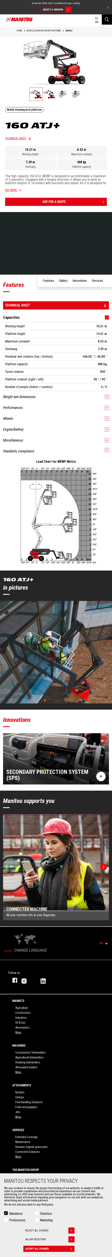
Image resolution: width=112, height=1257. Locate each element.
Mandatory (16, 1214)
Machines (19, 1045)
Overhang (30, 166)
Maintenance (22, 1142)
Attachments (21, 1085)
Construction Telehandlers (30, 1052)
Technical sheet (15, 138)
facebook (12, 980)
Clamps (19, 1097)
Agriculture (21, 1007)
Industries (21, 1017)
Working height (30, 154)
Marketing (46, 1220)
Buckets (20, 1092)
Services (18, 1130)
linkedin (45, 980)
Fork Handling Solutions (29, 1102)
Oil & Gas (20, 1022)
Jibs (17, 1112)
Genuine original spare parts (31, 1147)
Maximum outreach (81, 154)
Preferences (17, 1220)
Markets (18, 1001)
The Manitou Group (25, 1170)
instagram (26, 980)
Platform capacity (81, 166)
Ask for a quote (74, 202)
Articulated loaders (26, 1067)
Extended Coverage (26, 1137)
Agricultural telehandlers (29, 1057)
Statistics (46, 1214)
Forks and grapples (26, 1107)
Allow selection (50, 1239)
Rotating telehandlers (27, 1062)
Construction (23, 1012)
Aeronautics (22, 1027)
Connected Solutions (27, 1151)
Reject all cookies (50, 1230)
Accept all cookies (50, 1249)
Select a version (57, 10)
